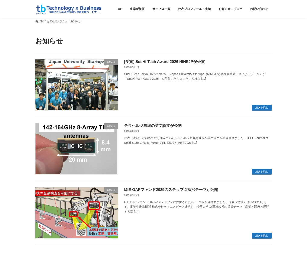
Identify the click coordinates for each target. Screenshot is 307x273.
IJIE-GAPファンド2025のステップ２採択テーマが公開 (171, 190)
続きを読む (261, 107)
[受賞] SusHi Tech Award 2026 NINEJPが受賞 (164, 62)
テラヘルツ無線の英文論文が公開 (153, 126)
